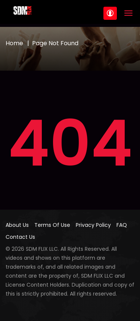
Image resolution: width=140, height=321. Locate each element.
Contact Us (20, 237)
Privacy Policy (93, 225)
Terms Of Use (52, 225)
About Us (17, 225)
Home (14, 43)
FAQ (121, 225)
